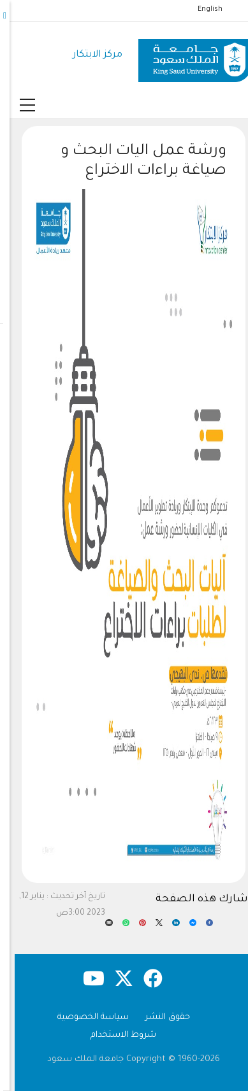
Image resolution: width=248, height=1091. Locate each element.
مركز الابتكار (88, 55)
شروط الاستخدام (114, 1035)
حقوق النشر (158, 1017)
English (200, 9)
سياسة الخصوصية (83, 1017)
